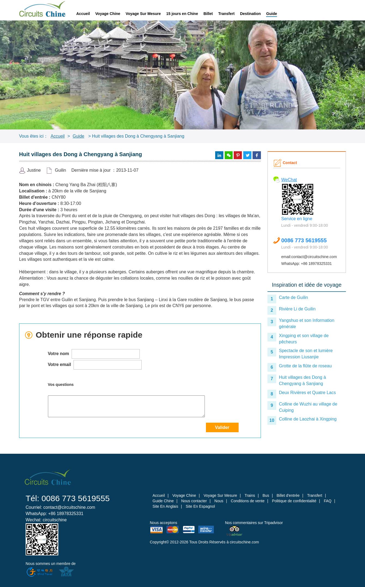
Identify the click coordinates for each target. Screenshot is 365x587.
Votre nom (94, 354)
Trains (250, 495)
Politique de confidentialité (294, 501)
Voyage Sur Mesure (143, 13)
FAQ (327, 501)
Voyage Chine (107, 13)
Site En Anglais (165, 506)
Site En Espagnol (200, 506)
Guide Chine (163, 501)
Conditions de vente (247, 501)
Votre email (95, 365)
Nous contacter (194, 501)
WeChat (289, 179)
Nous (218, 501)
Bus (266, 495)
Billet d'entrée (287, 495)
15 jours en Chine (182, 13)
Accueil (83, 13)
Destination (250, 13)
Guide (271, 13)
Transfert (226, 13)
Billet (208, 13)
